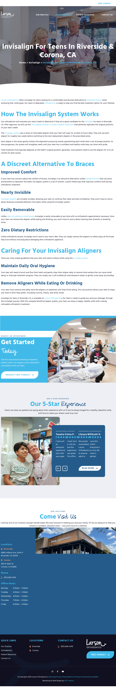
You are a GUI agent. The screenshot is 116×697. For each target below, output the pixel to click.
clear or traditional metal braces (20, 216)
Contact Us (108, 15)
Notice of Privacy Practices (78, 677)
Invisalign (34, 63)
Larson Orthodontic (52, 298)
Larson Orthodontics (9, 100)
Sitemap (52, 677)
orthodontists (50, 103)
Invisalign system (12, 133)
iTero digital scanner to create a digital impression (52, 125)
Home (22, 63)
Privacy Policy (61, 677)
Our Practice (43, 15)
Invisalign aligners (8, 199)
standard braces (92, 179)
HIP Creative (69, 681)
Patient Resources (86, 15)
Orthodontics (64, 15)
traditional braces (94, 100)
